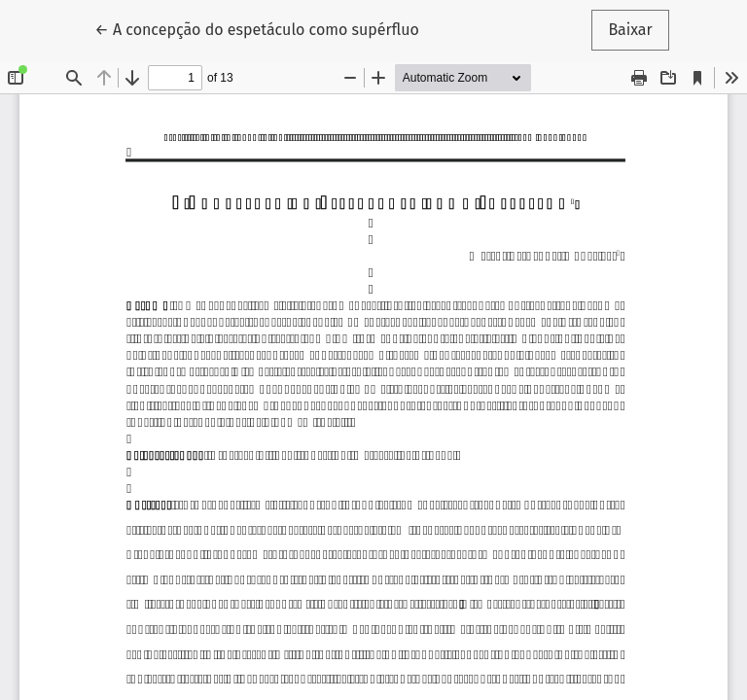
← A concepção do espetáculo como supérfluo (256, 28)
